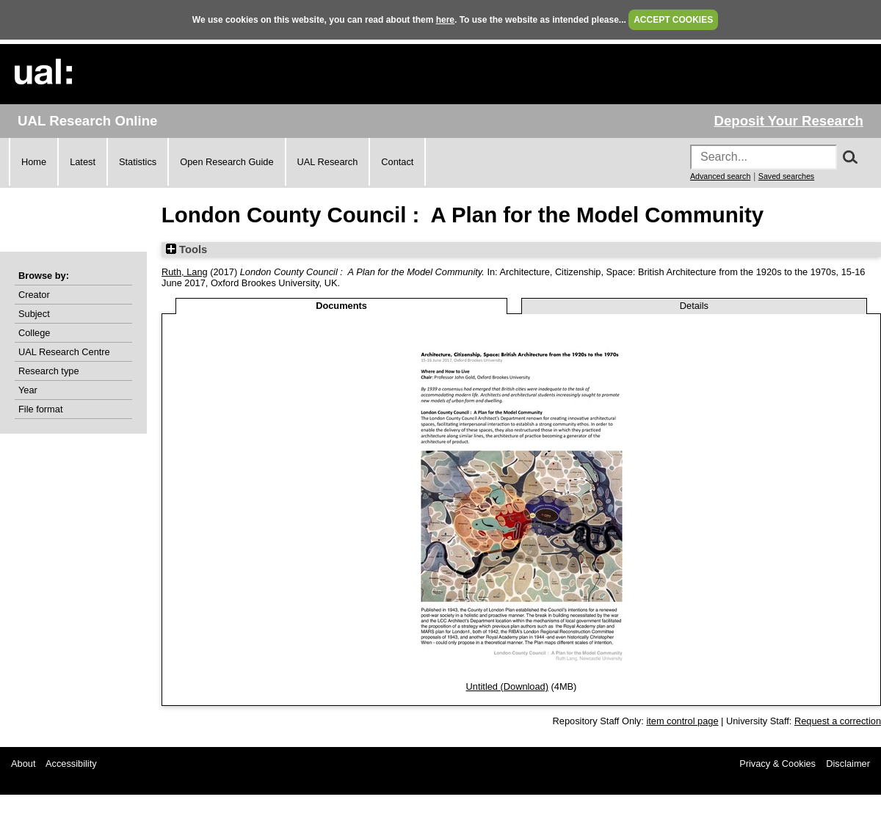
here (445, 20)
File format (40, 409)
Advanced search (720, 176)
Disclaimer (848, 763)
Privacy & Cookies (777, 763)
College (34, 332)
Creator (34, 294)
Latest (82, 161)
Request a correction (837, 720)
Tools (186, 249)
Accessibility (71, 763)
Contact (397, 161)
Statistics (137, 161)
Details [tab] (694, 305)
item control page (682, 720)
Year (27, 390)
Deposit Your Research (788, 120)
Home (33, 161)
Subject (34, 313)
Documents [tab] (341, 305)
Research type (48, 370)
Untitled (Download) (507, 686)
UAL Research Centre (64, 351)
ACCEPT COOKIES (673, 20)
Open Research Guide (226, 161)
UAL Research (327, 161)
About (23, 763)
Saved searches (786, 176)
